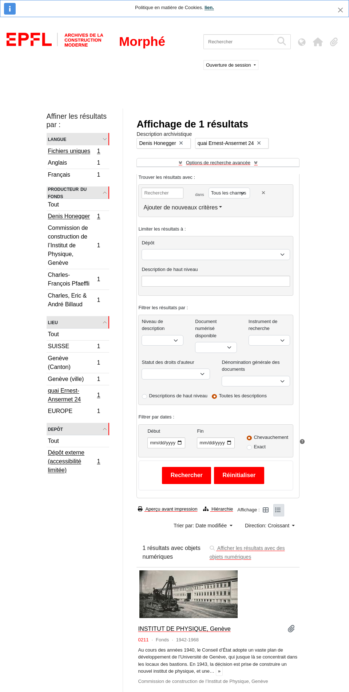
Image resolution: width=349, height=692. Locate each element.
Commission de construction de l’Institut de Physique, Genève (74, 245)
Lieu (53, 322)
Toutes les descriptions (243, 395)
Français (74, 175)
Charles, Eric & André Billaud (74, 299)
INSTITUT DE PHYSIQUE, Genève (184, 628)
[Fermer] (340, 10)
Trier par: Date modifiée (201, 525)
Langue (57, 138)
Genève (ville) (74, 380)
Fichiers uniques (74, 152)
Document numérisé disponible (206, 328)
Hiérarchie (218, 509)
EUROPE (74, 412)
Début (153, 431)
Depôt (55, 428)
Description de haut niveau (170, 269)
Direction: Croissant (268, 525)
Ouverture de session (229, 65)
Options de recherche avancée (218, 162)
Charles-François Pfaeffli (74, 279)
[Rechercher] (238, 41)
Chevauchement (271, 437)
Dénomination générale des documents (250, 365)
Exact (260, 446)
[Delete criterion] (263, 193)
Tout (53, 204)
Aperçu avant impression (167, 509)
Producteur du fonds (67, 192)
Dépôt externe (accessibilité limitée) (74, 461)
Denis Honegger (74, 217)
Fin (200, 431)
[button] (318, 42)
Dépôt (148, 242)
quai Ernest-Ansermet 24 (74, 395)
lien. (209, 7)
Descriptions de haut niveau (178, 395)
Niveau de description (153, 325)
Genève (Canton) (74, 362)
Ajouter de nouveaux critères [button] (180, 207)
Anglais (74, 163)
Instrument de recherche (263, 325)
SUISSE (74, 347)
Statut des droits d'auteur (168, 362)
